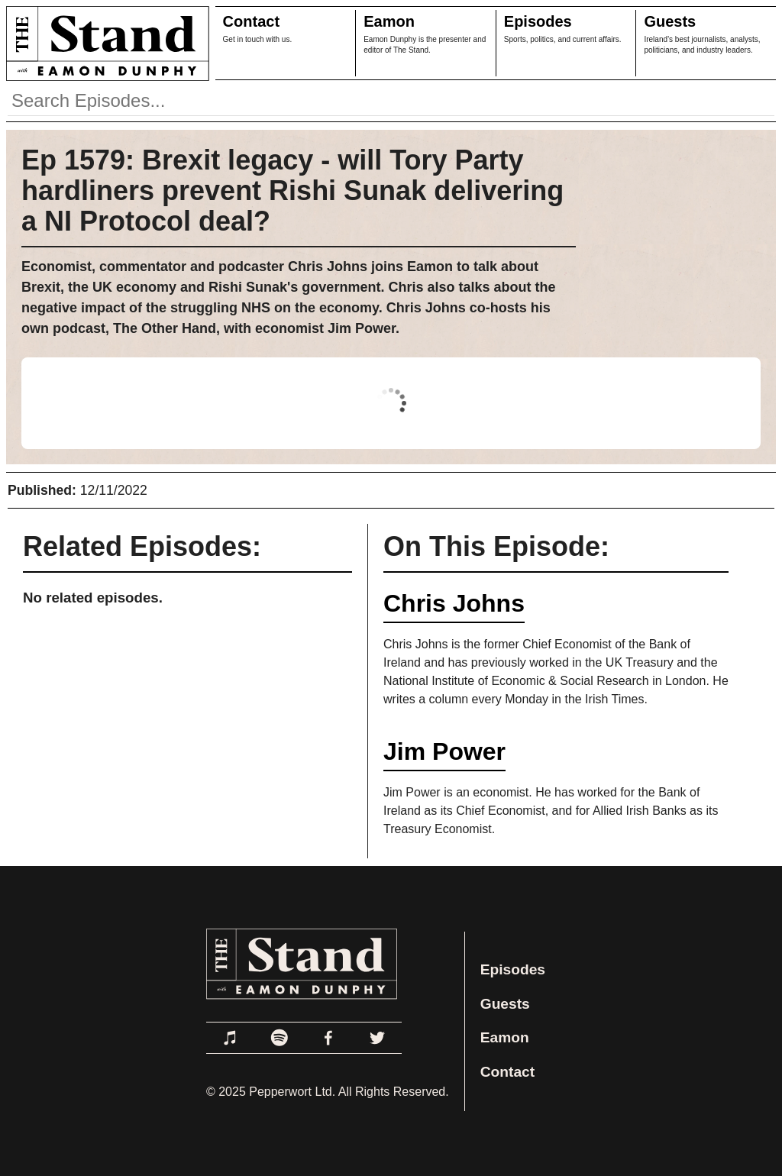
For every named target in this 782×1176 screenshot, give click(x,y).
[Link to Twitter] (377, 1038)
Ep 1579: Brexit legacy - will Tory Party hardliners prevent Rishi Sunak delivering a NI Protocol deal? (292, 190)
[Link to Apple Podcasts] (230, 1038)
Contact (251, 21)
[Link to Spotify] (279, 1038)
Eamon (389, 21)
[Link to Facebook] (328, 1038)
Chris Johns (454, 603)
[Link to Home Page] (104, 43)
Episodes (538, 21)
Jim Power (444, 751)
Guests (670, 21)
